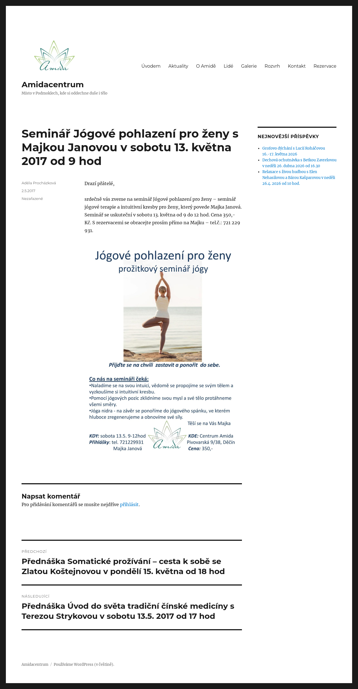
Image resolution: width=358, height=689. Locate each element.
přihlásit (129, 504)
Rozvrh (272, 66)
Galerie (249, 66)
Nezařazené (32, 198)
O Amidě (206, 66)
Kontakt (297, 66)
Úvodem (151, 66)
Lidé (228, 66)
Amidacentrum (53, 84)
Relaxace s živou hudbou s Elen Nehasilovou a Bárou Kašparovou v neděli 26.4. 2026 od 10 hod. (298, 177)
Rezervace (325, 66)
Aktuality (178, 66)
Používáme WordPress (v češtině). (84, 664)
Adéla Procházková (39, 183)
